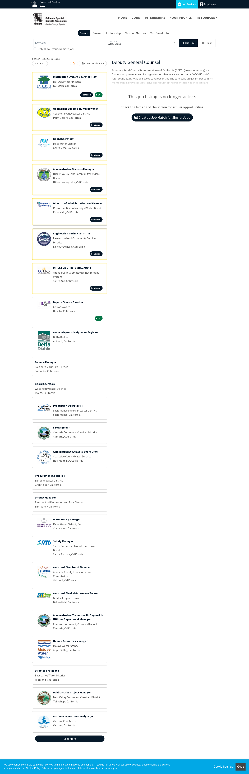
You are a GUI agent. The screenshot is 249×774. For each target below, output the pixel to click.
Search (84, 33)
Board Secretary (63, 139)
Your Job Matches (135, 33)
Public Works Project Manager (72, 692)
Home (122, 18)
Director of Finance (47, 670)
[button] (206, 43)
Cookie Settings (223, 766)
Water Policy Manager (67, 519)
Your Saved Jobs (159, 33)
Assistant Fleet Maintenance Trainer (75, 593)
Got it (240, 766)
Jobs (136, 18)
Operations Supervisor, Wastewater (75, 108)
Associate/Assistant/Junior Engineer (76, 332)
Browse (97, 33)
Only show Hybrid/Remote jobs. (56, 49)
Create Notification (93, 63)
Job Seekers (187, 4)
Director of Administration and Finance (77, 203)
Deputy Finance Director (68, 302)
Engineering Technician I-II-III (71, 233)
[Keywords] (70, 43)
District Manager (45, 497)
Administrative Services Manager (73, 169)
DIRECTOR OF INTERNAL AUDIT (72, 267)
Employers (208, 4)
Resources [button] (206, 18)
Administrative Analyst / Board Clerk (75, 451)
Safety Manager (63, 541)
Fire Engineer (61, 427)
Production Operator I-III (68, 405)
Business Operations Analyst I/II (73, 716)
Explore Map (113, 33)
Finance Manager (45, 362)
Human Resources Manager (70, 641)
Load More (70, 738)
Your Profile (181, 18)
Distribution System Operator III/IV (75, 76)
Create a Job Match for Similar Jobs (162, 117)
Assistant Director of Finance (71, 567)
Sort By (39, 63)
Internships (155, 18)
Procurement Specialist (50, 475)
